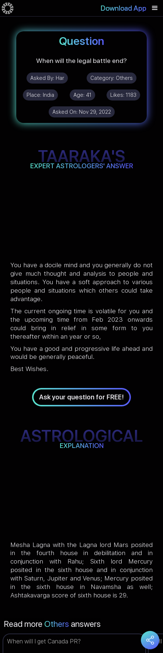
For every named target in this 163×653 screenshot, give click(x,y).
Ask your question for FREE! (81, 397)
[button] (155, 8)
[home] (7, 8)
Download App (123, 8)
